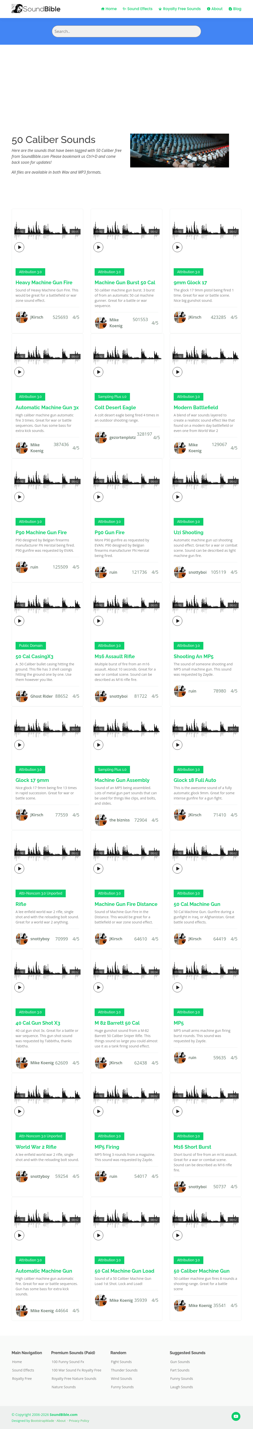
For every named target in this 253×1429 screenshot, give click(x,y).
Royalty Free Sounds (179, 8)
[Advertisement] (126, 81)
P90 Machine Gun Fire (41, 532)
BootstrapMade (42, 1420)
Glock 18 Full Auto (195, 780)
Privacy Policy (79, 1420)
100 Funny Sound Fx (68, 1362)
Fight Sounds (121, 1362)
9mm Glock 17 (190, 283)
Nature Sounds (64, 1387)
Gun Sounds (180, 1362)
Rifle (21, 904)
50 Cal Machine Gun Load (124, 1271)
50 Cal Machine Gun (197, 904)
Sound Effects (138, 8)
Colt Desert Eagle (115, 407)
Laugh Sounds (181, 1387)
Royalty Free (22, 1378)
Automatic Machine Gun (44, 1271)
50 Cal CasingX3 (34, 656)
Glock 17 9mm (32, 780)
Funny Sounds (122, 1387)
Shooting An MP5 (193, 656)
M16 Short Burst (192, 1147)
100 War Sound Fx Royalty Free (76, 1370)
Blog (235, 8)
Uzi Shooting (189, 532)
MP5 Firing (107, 1147)
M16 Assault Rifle (115, 656)
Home (109, 8)
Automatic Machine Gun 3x (47, 407)
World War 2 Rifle (36, 1147)
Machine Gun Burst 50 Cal (125, 283)
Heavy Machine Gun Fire (44, 283)
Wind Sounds (121, 1378)
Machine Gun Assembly (122, 780)
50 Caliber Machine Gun (202, 1271)
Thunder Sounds (124, 1370)
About (215, 8)
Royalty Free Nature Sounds (74, 1378)
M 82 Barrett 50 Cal (117, 1023)
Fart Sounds (180, 1370)
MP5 (179, 1023)
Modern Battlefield (196, 407)
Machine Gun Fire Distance (126, 904)
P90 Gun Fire (110, 532)
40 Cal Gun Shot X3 (38, 1023)
